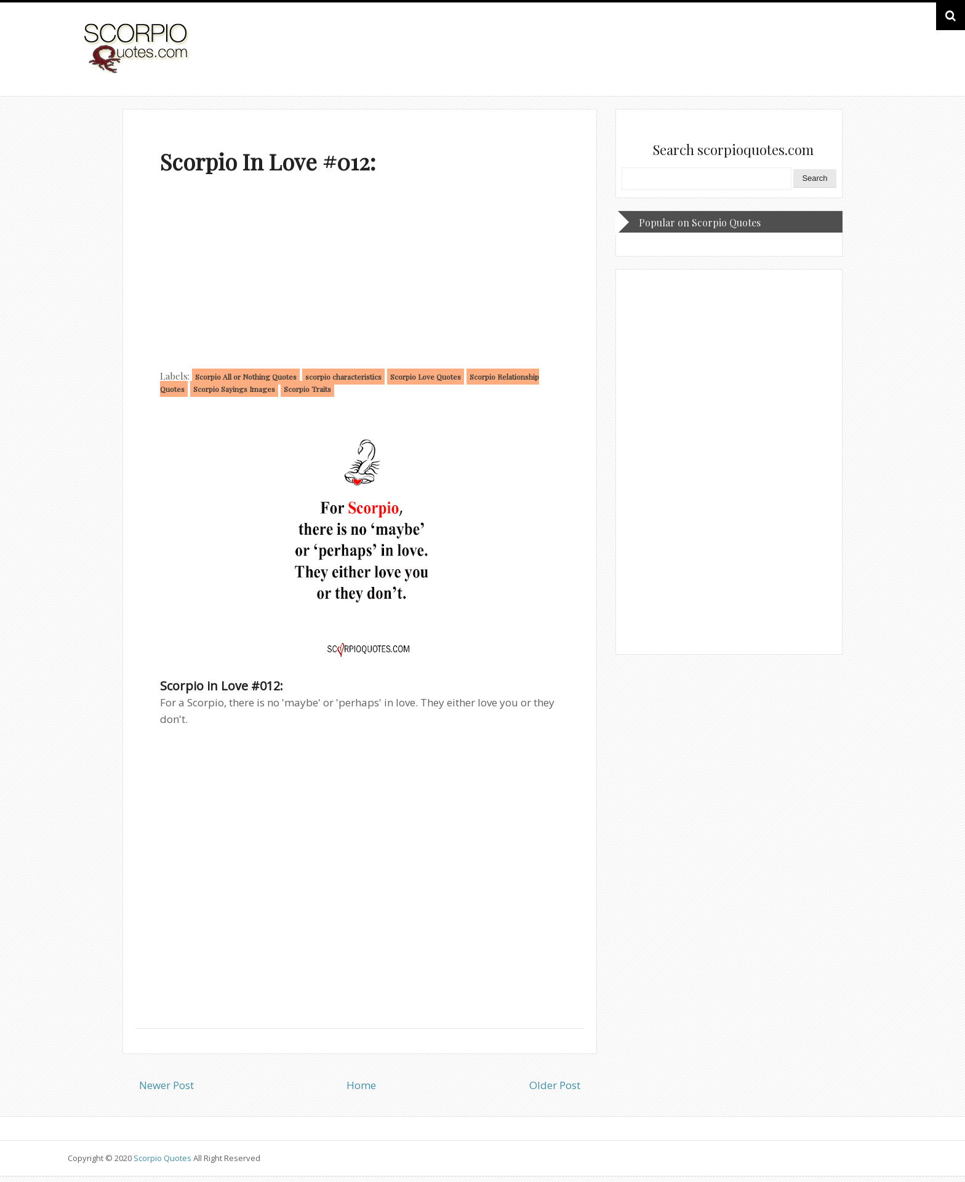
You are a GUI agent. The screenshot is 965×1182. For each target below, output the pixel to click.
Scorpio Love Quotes (425, 376)
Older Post (554, 1085)
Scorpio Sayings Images (234, 389)
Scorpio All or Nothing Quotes (246, 376)
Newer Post (166, 1085)
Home (361, 1085)
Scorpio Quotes (163, 1158)
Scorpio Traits (307, 389)
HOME (866, 60)
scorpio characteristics (343, 376)
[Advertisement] (359, 274)
